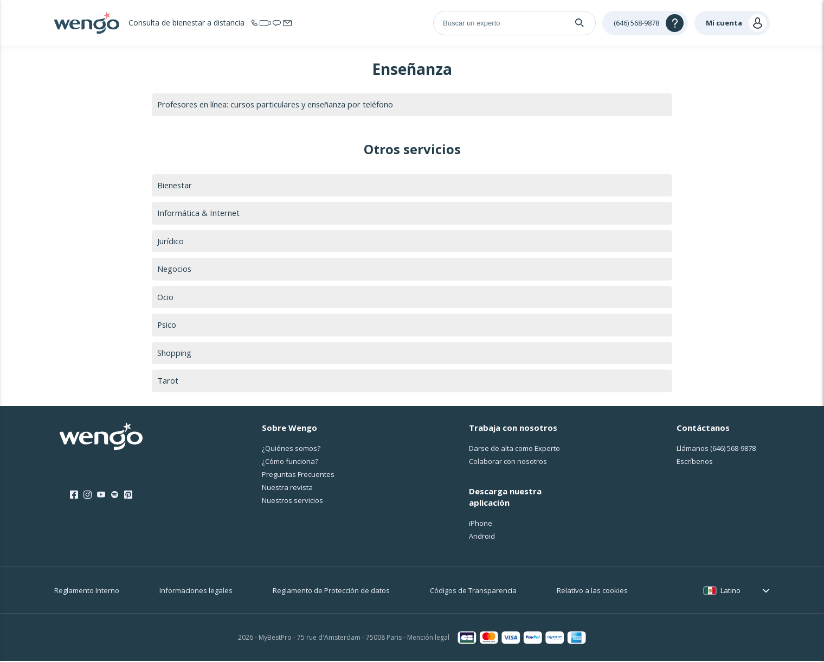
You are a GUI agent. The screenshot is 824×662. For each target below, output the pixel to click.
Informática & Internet (199, 213)
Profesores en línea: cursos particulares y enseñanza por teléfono (280, 104)
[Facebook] (74, 496)
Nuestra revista (287, 488)
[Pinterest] (128, 496)
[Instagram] (87, 496)
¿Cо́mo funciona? (290, 462)
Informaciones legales (196, 591)
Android (482, 537)
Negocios (174, 269)
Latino (730, 591)
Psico (167, 325)
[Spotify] (115, 496)
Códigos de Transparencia (473, 591)
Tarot (167, 381)
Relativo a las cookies (592, 591)
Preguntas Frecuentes (298, 475)
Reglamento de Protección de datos (331, 591)
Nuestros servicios (292, 501)
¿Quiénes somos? (291, 449)
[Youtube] (101, 496)
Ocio (165, 297)
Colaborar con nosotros (508, 462)
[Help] (645, 23)
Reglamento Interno (86, 591)
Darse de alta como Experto (514, 449)
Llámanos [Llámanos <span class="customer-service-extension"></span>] (716, 449)
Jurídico (170, 241)
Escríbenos (695, 462)
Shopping (174, 353)
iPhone (480, 524)
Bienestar (175, 185)
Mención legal (428, 639)
